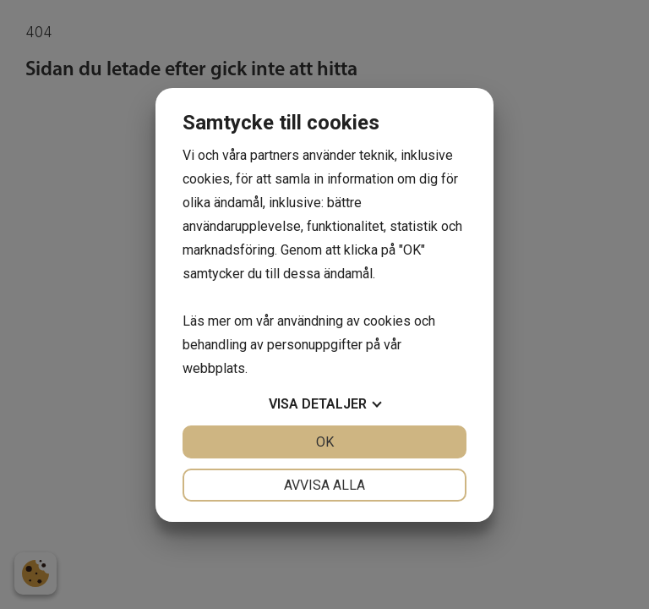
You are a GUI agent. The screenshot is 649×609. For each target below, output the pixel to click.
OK (325, 442)
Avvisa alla (324, 485)
